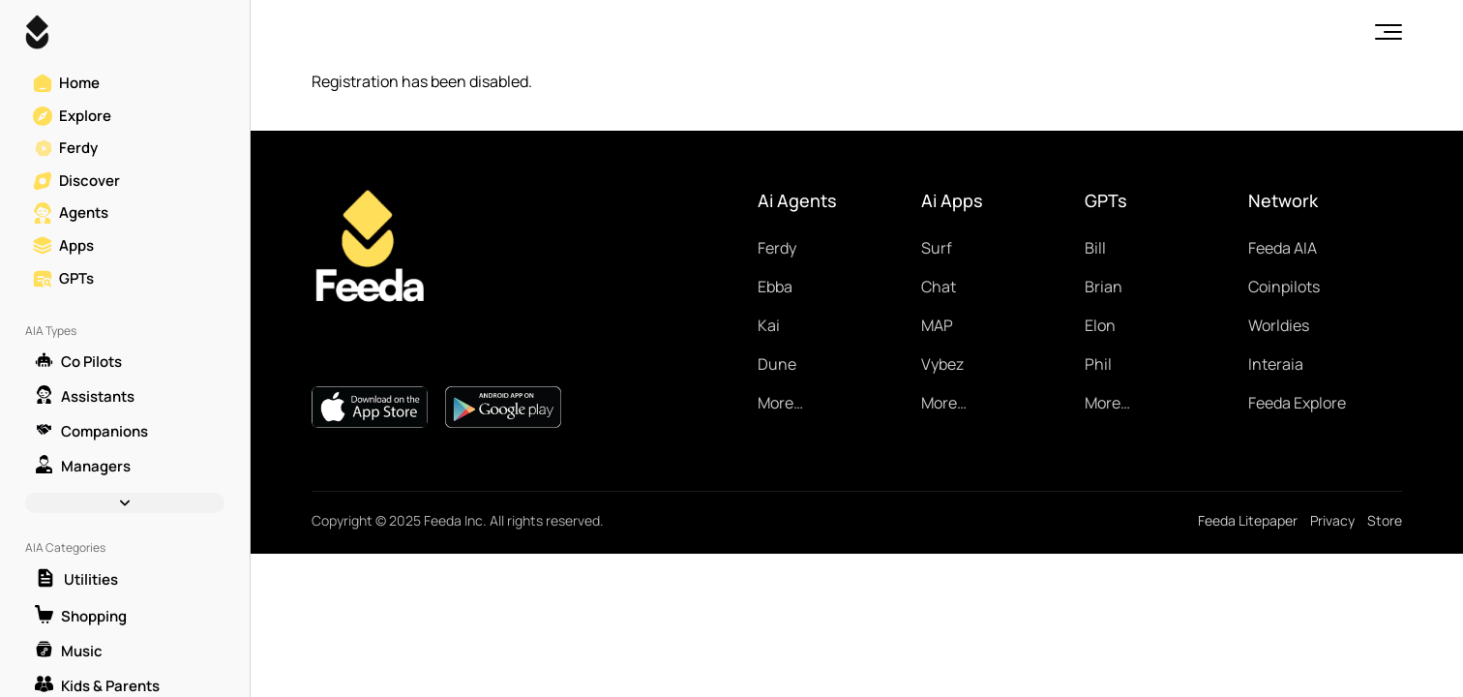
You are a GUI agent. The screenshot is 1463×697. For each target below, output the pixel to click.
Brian (1103, 286)
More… (780, 402)
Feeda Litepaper (1248, 520)
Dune (777, 364)
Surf (936, 247)
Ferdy (777, 247)
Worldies (1278, 325)
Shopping (81, 615)
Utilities (76, 579)
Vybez (942, 364)
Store (1384, 520)
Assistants (84, 396)
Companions (91, 430)
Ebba (775, 286)
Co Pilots (78, 361)
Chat (938, 286)
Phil (1098, 364)
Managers (83, 465)
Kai (769, 325)
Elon (1100, 325)
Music (69, 650)
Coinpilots (1284, 286)
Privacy (1332, 520)
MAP (937, 325)
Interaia (1275, 364)
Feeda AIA (1282, 247)
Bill (1095, 247)
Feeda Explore (1297, 402)
